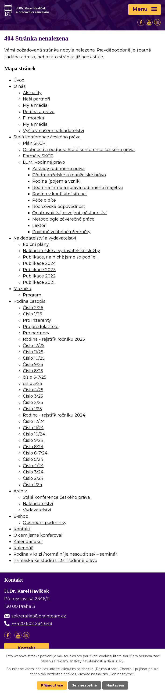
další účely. (115, 661)
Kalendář (23, 547)
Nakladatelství (38, 503)
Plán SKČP (34, 143)
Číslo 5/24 (33, 459)
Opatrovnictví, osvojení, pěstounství (69, 212)
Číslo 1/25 (32, 408)
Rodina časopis (29, 301)
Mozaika (22, 288)
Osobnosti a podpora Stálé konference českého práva (79, 149)
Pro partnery (36, 333)
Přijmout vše (52, 685)
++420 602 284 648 (31, 623)
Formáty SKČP (38, 156)
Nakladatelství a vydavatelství (45, 238)
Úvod (19, 80)
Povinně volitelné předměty (61, 231)
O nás (20, 86)
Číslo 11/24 (33, 427)
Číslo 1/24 (32, 484)
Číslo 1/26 (32, 314)
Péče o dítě (44, 200)
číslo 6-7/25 (34, 377)
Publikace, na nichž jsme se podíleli (60, 257)
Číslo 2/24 (33, 478)
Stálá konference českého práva (47, 137)
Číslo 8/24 (33, 446)
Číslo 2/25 (33, 402)
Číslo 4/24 (33, 465)
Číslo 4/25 (33, 389)
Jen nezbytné (84, 685)
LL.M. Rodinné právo (44, 162)
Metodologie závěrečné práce (63, 219)
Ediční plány (36, 244)
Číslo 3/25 (33, 396)
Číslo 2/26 (33, 307)
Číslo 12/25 (33, 345)
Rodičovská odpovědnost (58, 206)
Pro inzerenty (37, 320)
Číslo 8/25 (33, 370)
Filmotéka (33, 118)
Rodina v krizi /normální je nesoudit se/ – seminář (65, 554)
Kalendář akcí (28, 541)
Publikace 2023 (39, 269)
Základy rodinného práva (58, 168)
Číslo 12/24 (34, 421)
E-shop (21, 516)
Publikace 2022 (39, 276)
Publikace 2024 (39, 263)
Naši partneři (36, 99)
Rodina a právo (38, 111)
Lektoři (39, 225)
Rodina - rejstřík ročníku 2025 (54, 339)
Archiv (20, 491)
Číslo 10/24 (34, 434)
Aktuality (32, 92)
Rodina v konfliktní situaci (59, 193)
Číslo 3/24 (33, 472)
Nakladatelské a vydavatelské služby (61, 250)
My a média (35, 105)
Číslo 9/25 (33, 364)
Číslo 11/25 (33, 351)
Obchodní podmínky (44, 522)
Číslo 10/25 (34, 358)
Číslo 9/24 (33, 440)
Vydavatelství (37, 510)
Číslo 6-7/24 (35, 453)
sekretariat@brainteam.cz (38, 616)
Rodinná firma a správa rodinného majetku (77, 187)
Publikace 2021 (38, 282)
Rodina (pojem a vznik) (56, 181)
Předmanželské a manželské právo (69, 174)
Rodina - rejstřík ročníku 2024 (54, 415)
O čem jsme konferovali (39, 535)
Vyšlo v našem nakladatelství (53, 130)
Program (32, 295)
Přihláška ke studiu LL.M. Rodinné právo (55, 560)
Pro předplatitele (40, 326)
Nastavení (115, 685)
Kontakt (22, 529)
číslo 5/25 (32, 383)
